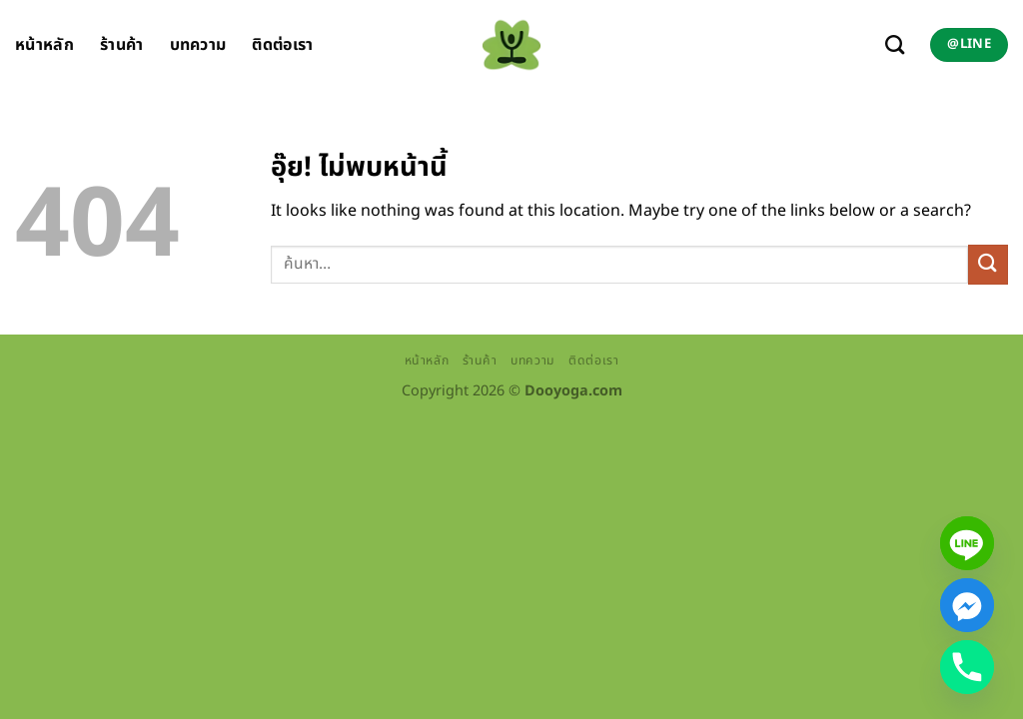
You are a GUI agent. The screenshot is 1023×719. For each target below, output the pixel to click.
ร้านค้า (122, 45)
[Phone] (967, 667)
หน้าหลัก (44, 45)
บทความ (198, 45)
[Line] (967, 543)
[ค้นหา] (894, 44)
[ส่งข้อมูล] (988, 264)
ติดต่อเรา (282, 45)
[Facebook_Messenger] (967, 605)
